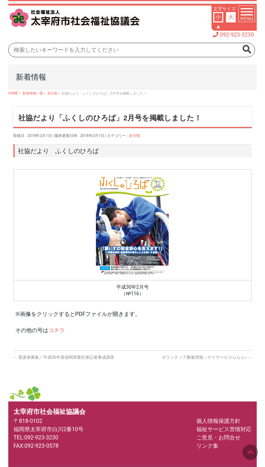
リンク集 (207, 446)
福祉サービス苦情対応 (224, 429)
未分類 (134, 135)
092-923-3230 (237, 34)
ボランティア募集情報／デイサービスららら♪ (207, 357)
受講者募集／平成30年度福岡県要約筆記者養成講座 (63, 357)
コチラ (56, 330)
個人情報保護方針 (218, 421)
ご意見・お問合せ (218, 437)
